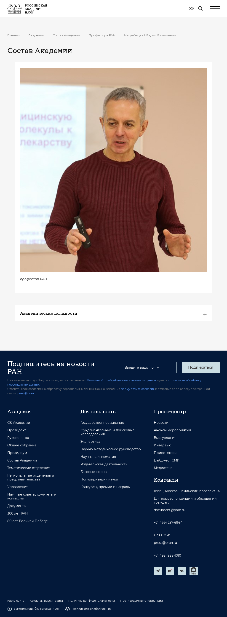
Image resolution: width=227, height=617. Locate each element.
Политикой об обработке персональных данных (121, 380)
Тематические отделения (28, 468)
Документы (16, 506)
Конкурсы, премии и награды (105, 487)
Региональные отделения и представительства (30, 477)
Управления (17, 487)
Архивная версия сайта (46, 600)
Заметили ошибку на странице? (33, 608)
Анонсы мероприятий (172, 430)
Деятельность (98, 411)
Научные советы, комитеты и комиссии (31, 496)
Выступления (165, 438)
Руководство (18, 438)
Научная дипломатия (98, 457)
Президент (16, 430)
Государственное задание (102, 423)
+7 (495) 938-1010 (167, 556)
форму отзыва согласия (138, 389)
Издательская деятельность (103, 464)
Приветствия (165, 453)
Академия (36, 35)
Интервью (162, 445)
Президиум (17, 453)
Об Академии (18, 423)
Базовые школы (93, 472)
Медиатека (163, 468)
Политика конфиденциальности (91, 600)
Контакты (166, 479)
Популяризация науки (99, 479)
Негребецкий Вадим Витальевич (150, 35)
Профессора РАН (102, 35)
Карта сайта (15, 600)
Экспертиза (90, 442)
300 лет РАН (17, 513)
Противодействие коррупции (141, 600)
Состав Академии (66, 35)
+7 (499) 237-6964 (168, 523)
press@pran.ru (27, 393)
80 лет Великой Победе (27, 521)
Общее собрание (22, 445)
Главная (13, 35)
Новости (161, 423)
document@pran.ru (169, 510)
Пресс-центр (170, 411)
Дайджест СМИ (167, 460)
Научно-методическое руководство (110, 449)
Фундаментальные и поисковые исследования (107, 432)
